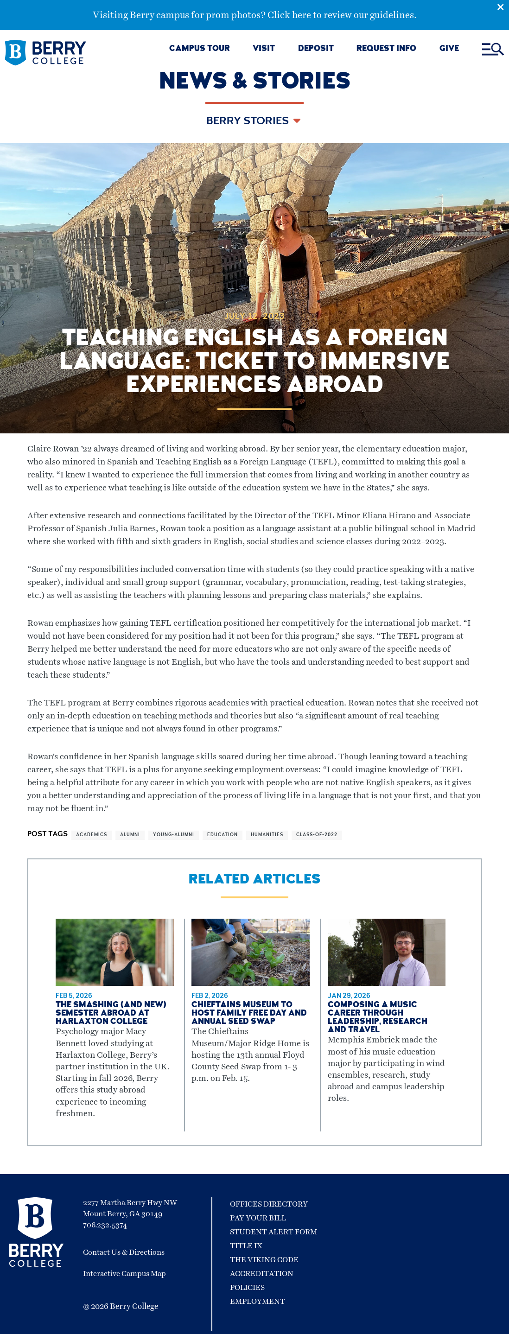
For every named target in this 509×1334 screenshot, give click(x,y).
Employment (257, 1301)
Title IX (246, 1246)
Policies (247, 1287)
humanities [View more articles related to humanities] (267, 835)
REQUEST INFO (386, 49)
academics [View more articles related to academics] (91, 835)
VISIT (264, 49)
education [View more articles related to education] (222, 835)
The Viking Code (264, 1260)
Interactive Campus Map (124, 1273)
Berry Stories (248, 121)
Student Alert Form (273, 1232)
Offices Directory (269, 1204)
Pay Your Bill (258, 1218)
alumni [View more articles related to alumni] (130, 835)
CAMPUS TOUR (199, 49)
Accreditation (261, 1273)
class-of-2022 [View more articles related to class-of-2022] (316, 835)
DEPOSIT (316, 49)
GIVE (449, 49)
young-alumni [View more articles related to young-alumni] (173, 835)
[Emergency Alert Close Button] (503, 6)
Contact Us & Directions (124, 1252)
